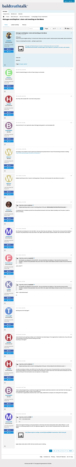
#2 (71, 69)
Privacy (53, 457)
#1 (71, 33)
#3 (71, 96)
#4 (71, 122)
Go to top (70, 457)
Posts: (5, 46)
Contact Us (47, 457)
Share (9, 49)
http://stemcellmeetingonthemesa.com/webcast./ (28, 153)
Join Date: (6, 44)
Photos (24, 25)
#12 (71, 334)
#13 (71, 361)
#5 (71, 149)
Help (41, 457)
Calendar (20, 14)
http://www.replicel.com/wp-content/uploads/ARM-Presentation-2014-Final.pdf (45, 432)
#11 (71, 308)
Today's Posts (6, 14)
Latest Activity (15, 25)
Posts (6, 25)
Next (70, 451)
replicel (25, 64)
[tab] (6, 25)
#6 (71, 175)
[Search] (36, 28)
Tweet (8, 51)
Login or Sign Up (69, 1)
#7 (71, 202)
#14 (71, 387)
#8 (71, 228)
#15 (71, 414)
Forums (5, 11)
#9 (71, 255)
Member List (14, 14)
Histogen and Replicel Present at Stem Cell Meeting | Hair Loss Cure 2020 (42, 46)
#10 (71, 281)
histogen (21, 64)
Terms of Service (61, 457)
